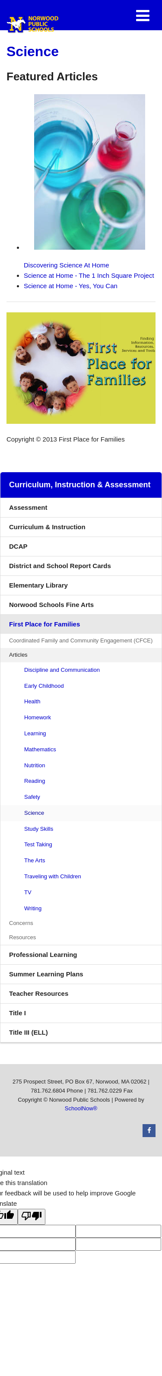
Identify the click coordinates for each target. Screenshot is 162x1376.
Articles (18, 654)
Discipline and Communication (62, 670)
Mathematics (40, 749)
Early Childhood (44, 686)
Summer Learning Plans (46, 974)
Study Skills (38, 829)
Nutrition (34, 765)
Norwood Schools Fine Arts (51, 604)
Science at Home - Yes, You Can (71, 285)
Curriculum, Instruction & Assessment (79, 484)
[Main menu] (143, 15)
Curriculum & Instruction (47, 527)
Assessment (28, 507)
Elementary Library (51, 587)
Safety (32, 797)
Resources (22, 937)
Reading (34, 781)
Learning (35, 733)
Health (32, 701)
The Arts (34, 860)
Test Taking (38, 844)
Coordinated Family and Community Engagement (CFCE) (85, 642)
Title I (17, 1013)
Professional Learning (43, 954)
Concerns (21, 923)
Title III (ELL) (28, 1032)
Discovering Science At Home (84, 181)
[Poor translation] (31, 1217)
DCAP (18, 546)
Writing (32, 908)
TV (28, 892)
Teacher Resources (38, 993)
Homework (37, 717)
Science (34, 813)
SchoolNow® (81, 1108)
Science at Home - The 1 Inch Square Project (89, 275)
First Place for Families (44, 624)
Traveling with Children (52, 876)
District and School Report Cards (60, 565)
